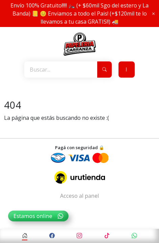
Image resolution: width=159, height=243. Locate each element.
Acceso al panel (79, 195)
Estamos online (38, 216)
